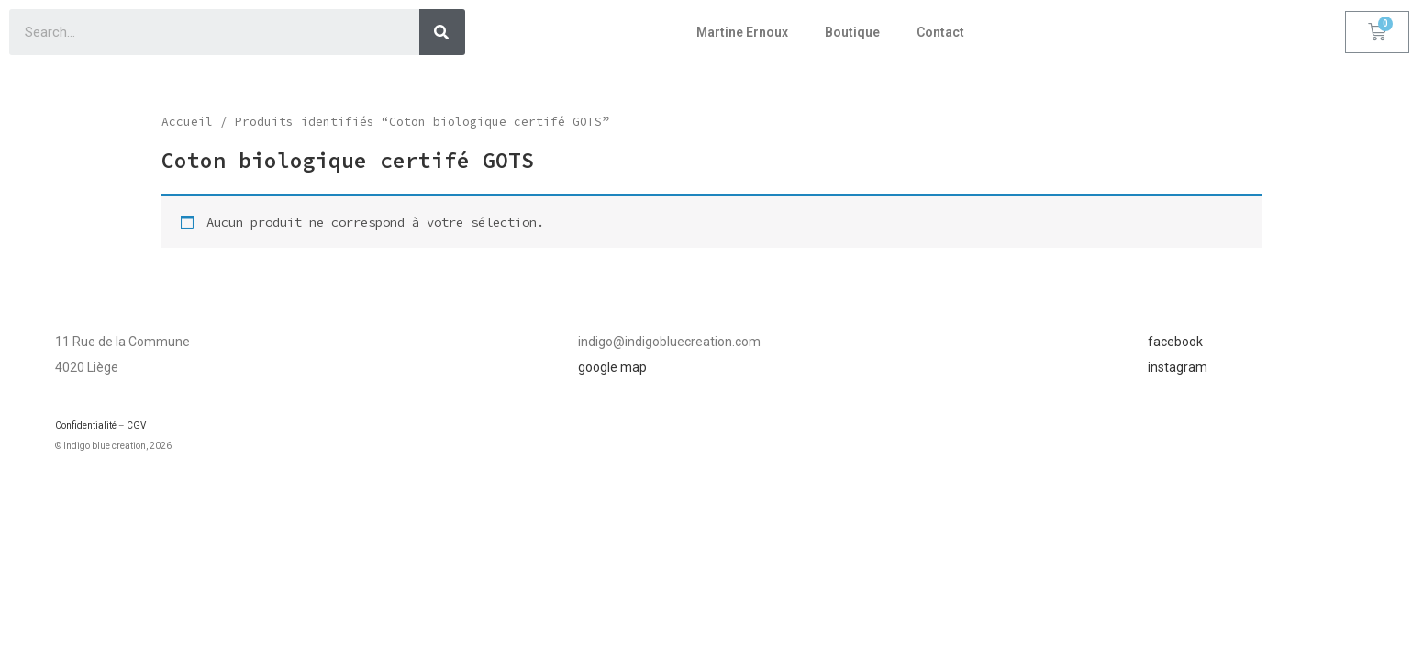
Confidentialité (86, 425)
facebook (1175, 341)
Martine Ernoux (742, 32)
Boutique (852, 32)
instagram (1177, 367)
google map (612, 367)
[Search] (442, 32)
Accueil (187, 121)
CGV (136, 425)
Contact (940, 32)
